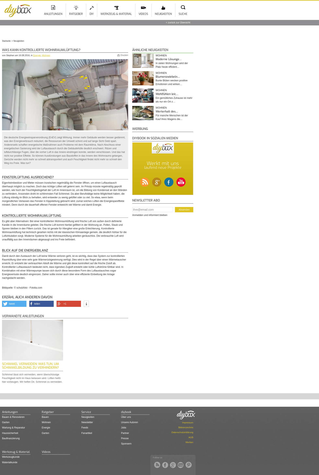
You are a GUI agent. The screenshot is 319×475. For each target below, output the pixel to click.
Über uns (126, 417)
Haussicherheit (10, 433)
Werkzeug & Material (116, 14)
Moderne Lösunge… (168, 59)
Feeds (84, 427)
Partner (125, 433)
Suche (183, 14)
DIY (92, 14)
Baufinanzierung (11, 438)
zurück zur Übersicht (179, 22)
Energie (37, 55)
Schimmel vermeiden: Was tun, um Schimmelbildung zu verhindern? (30, 366)
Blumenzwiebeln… (168, 77)
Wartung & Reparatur (13, 427)
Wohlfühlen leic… (167, 94)
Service (86, 412)
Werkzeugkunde (11, 456)
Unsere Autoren (129, 422)
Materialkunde (9, 462)
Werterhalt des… (167, 111)
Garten (6, 422)
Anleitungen (53, 14)
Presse (125, 438)
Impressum (187, 422)
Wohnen (46, 55)
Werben (189, 442)
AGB (191, 437)
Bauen (45, 417)
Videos (143, 14)
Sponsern (126, 443)
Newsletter (87, 422)
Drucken (124, 55)
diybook (126, 412)
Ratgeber (76, 14)
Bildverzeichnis (185, 427)
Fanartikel (86, 433)
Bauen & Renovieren (13, 417)
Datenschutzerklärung (182, 432)
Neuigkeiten (163, 14)
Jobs (123, 427)
